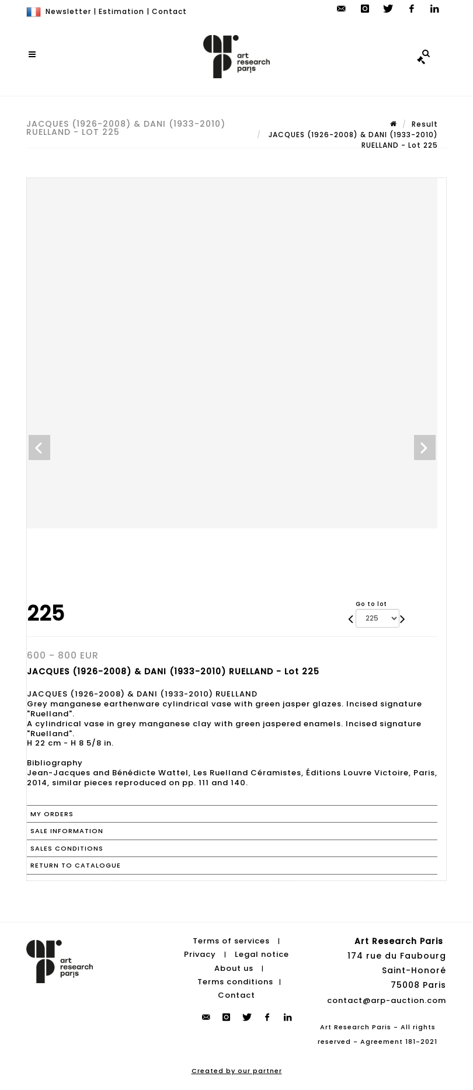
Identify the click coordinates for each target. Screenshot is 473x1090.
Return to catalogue (75, 865)
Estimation (121, 11)
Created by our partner (237, 1070)
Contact (169, 11)
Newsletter (68, 11)
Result (425, 124)
